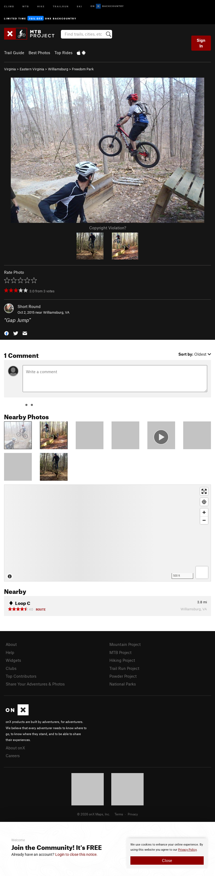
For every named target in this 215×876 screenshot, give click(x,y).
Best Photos (39, 52)
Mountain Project (125, 644)
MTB (25, 6)
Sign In (201, 43)
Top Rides (63, 52)
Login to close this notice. (76, 854)
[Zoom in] (204, 512)
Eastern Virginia (32, 69)
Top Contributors (21, 676)
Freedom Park (83, 69)
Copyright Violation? (107, 227)
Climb (9, 6)
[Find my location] (204, 502)
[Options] (202, 572)
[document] (167, 853)
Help (10, 652)
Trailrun (61, 6)
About (11, 644)
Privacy (133, 814)
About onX (15, 747)
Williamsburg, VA (56, 312)
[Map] (107, 533)
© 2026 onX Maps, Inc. (93, 814)
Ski (79, 6)
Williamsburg (58, 69)
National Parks (122, 683)
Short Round (29, 306)
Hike (41, 6)
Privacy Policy (187, 849)
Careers (13, 755)
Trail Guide (14, 52)
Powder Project (123, 676)
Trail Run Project (124, 668)
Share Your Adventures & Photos (35, 683)
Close (167, 860)
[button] (6, 333)
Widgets (13, 660)
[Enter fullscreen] (204, 491)
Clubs (11, 668)
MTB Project (120, 652)
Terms (119, 814)
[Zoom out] (204, 520)
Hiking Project (122, 660)
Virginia (10, 69)
